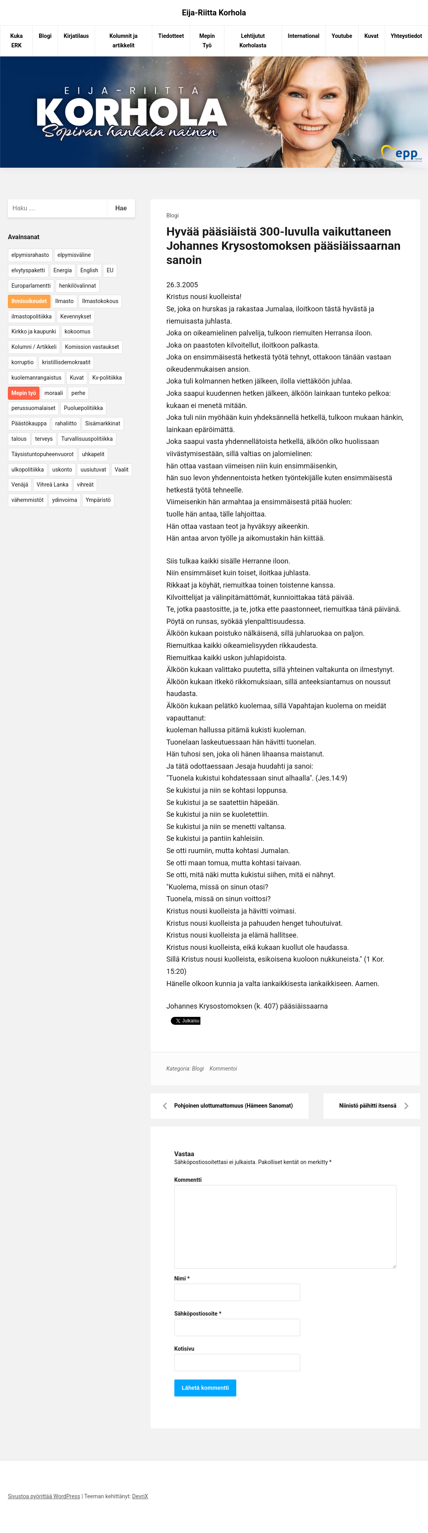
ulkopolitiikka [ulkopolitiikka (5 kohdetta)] (27, 469)
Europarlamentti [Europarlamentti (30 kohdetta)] (30, 286)
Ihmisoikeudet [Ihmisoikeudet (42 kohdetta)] (29, 301)
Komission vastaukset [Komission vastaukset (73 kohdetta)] (92, 347)
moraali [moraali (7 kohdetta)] (54, 393)
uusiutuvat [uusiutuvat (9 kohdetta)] (93, 469)
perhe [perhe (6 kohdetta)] (78, 393)
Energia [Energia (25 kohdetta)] (63, 270)
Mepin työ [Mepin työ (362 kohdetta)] (23, 393)
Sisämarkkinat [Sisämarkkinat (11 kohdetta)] (102, 423)
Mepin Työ (207, 41)
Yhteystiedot (406, 36)
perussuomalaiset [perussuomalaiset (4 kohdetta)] (33, 408)
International (304, 36)
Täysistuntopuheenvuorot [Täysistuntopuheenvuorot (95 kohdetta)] (42, 454)
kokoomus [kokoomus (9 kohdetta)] (77, 331)
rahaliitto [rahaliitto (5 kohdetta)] (66, 423)
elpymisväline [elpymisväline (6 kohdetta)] (74, 255)
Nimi (182, 1278)
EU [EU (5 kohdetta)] (110, 270)
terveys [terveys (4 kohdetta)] (44, 439)
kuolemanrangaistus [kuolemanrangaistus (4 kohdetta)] (36, 377)
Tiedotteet (171, 36)
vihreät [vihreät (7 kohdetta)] (85, 484)
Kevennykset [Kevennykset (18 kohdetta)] (75, 316)
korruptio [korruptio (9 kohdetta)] (22, 362)
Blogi (45, 36)
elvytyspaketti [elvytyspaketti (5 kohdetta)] (28, 270)
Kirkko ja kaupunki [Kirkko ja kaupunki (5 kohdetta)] (33, 331)
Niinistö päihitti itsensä (367, 1105)
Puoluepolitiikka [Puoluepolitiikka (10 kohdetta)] (83, 408)
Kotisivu (184, 1349)
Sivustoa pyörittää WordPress (44, 1496)
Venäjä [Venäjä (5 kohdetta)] (19, 484)
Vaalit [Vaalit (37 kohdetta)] (122, 469)
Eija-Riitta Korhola (214, 12)
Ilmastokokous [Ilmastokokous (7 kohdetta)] (100, 301)
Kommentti (188, 1180)
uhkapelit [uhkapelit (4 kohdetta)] (93, 454)
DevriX (140, 1496)
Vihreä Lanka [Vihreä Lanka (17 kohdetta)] (53, 484)
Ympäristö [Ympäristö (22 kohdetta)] (98, 500)
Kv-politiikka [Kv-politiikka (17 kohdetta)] (107, 377)
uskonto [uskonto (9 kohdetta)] (62, 469)
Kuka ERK (16, 41)
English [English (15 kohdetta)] (89, 270)
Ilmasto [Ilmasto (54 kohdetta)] (64, 301)
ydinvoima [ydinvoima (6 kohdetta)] (64, 500)
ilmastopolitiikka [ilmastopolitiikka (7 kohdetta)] (31, 316)
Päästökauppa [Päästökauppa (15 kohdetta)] (29, 423)
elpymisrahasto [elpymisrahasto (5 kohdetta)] (30, 255)
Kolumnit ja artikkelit (124, 41)
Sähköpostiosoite (198, 1313)
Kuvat (371, 36)
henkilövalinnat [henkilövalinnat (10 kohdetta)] (77, 286)
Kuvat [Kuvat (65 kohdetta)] (77, 377)
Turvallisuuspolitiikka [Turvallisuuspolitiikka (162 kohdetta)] (87, 439)
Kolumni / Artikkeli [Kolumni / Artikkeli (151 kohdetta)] (33, 347)
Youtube (342, 36)
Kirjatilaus (76, 36)
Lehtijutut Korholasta (252, 41)
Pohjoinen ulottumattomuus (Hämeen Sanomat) (233, 1105)
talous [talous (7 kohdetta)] (19, 439)
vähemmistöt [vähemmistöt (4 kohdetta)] (27, 500)
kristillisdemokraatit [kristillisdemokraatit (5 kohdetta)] (66, 362)
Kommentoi (223, 1068)
